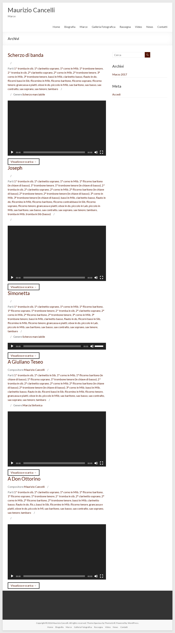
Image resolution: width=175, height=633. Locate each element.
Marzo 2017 (119, 74)
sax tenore (41, 88)
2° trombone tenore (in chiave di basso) (66, 193)
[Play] (12, 152)
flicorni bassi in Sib (19, 80)
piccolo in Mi (36, 508)
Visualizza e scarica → (24, 161)
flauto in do (90, 76)
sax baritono (76, 84)
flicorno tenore (27, 205)
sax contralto (49, 210)
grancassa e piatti (26, 84)
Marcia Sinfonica (32, 405)
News (149, 26)
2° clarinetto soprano (40, 72)
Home (56, 26)
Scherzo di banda (25, 55)
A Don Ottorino (24, 479)
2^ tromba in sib (17, 72)
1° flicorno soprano (19, 310)
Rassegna (125, 26)
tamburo (53, 88)
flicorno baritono (61, 80)
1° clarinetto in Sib (45, 375)
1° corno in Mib (69, 68)
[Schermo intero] (101, 152)
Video (138, 26)
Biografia (69, 26)
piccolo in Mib (59, 84)
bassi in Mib (55, 76)
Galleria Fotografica (103, 26)
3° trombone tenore (35, 76)
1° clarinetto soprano (46, 68)
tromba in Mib (16, 214)
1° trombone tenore (91, 68)
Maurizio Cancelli (31, 10)
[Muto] (96, 152)
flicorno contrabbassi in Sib (69, 201)
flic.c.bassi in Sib (39, 504)
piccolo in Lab (80, 205)
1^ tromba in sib (23, 68)
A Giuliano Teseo (25, 362)
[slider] (52, 346)
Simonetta (19, 293)
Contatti (162, 26)
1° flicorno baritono (91, 306)
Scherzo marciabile (34, 94)
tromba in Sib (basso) (38, 214)
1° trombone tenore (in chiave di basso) (78, 185)
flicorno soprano (81, 80)
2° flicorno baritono (35, 314)
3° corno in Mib (81, 314)
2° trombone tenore (84, 72)
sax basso (90, 84)
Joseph (15, 168)
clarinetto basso (72, 76)
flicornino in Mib (40, 80)
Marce (84, 26)
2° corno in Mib (63, 72)
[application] (57, 128)
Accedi (116, 94)
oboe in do (44, 84)
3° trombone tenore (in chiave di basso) (37, 197)
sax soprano (27, 88)
